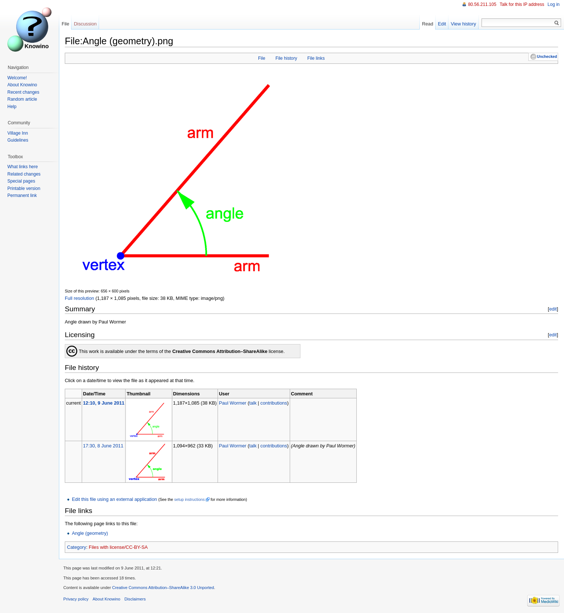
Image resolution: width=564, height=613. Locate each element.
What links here (22, 166)
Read (427, 24)
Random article (22, 99)
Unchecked (547, 57)
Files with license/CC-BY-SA (118, 547)
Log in (553, 4)
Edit (442, 24)
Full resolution (79, 298)
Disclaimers (135, 599)
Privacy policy (75, 599)
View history (463, 24)
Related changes (23, 174)
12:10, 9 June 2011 (103, 403)
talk (253, 403)
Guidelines (17, 140)
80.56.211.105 (482, 4)
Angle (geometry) (90, 533)
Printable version (23, 188)
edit (553, 309)
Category (76, 547)
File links (316, 58)
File (261, 58)
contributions (273, 403)
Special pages (21, 181)
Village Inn (17, 133)
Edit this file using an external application (114, 499)
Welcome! (17, 77)
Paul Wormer (232, 403)
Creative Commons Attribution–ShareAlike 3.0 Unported (163, 587)
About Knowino (22, 84)
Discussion (85, 24)
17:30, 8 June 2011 (103, 446)
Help (12, 106)
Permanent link (22, 195)
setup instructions (189, 499)
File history (286, 58)
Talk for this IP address (522, 4)
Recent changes (23, 92)
